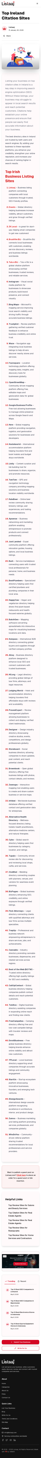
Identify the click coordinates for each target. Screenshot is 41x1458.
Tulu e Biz (13, 262)
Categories (6, 1387)
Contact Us (6, 1397)
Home (4, 1383)
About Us (5, 1390)
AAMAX (12, 1451)
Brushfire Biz (15, 239)
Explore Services (20, 1264)
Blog (3, 1412)
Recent (22, 1281)
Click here (21, 1175)
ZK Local (13, 226)
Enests (12, 207)
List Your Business (8, 1408)
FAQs (4, 1394)
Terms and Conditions (9, 1419)
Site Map (5, 1422)
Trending (10, 1281)
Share (7, 36)
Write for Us (6, 1415)
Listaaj (12, 187)
